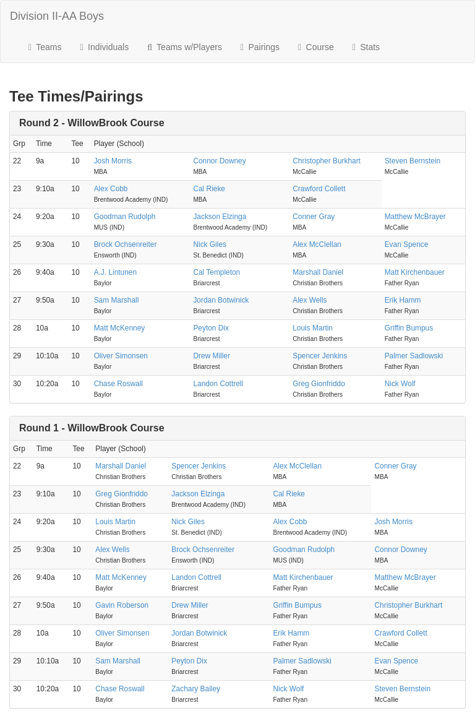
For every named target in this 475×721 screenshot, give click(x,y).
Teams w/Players (184, 47)
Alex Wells (310, 300)
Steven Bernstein (413, 161)
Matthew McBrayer (415, 216)
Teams (45, 47)
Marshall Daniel (318, 272)
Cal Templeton (216, 272)
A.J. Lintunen (115, 272)
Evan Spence (407, 244)
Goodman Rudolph (125, 216)
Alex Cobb (111, 188)
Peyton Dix (211, 328)
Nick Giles (209, 244)
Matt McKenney (119, 328)
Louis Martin (313, 328)
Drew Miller (211, 356)
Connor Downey (219, 161)
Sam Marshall (116, 300)
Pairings (260, 47)
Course (316, 47)
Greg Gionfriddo (319, 383)
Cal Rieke (209, 188)
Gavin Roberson (121, 605)
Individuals (104, 47)
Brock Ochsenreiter (125, 244)
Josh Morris (113, 161)
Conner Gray (314, 216)
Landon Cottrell (218, 383)
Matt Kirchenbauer (415, 272)
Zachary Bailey (195, 688)
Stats (366, 47)
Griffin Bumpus (409, 328)
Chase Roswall (118, 383)
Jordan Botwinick (221, 300)
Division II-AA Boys (57, 16)
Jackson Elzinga (219, 216)
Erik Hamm (403, 300)
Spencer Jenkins (320, 356)
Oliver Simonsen (121, 356)
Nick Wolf (400, 383)
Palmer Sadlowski (414, 356)
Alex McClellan (317, 244)
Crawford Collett (319, 188)
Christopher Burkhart (327, 161)
